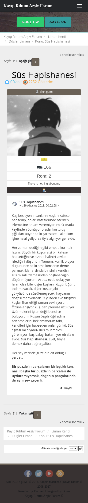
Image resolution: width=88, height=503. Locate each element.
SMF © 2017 (30, 482)
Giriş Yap (30, 21)
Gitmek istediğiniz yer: (55, 448)
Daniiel (38, 491)
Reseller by (26, 491)
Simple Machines (50, 482)
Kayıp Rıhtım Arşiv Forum (28, 6)
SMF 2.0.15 (13, 482)
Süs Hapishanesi (31, 202)
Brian (66, 491)
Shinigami (46, 92)
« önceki (65, 55)
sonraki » (78, 55)
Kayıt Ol (58, 21)
